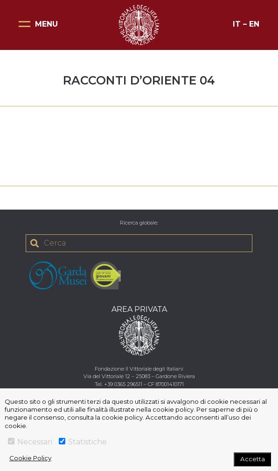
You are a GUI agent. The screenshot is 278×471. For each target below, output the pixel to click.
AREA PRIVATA (139, 309)
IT (237, 24)
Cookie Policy (30, 458)
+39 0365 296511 (123, 384)
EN (254, 24)
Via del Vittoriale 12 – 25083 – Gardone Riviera (139, 376)
